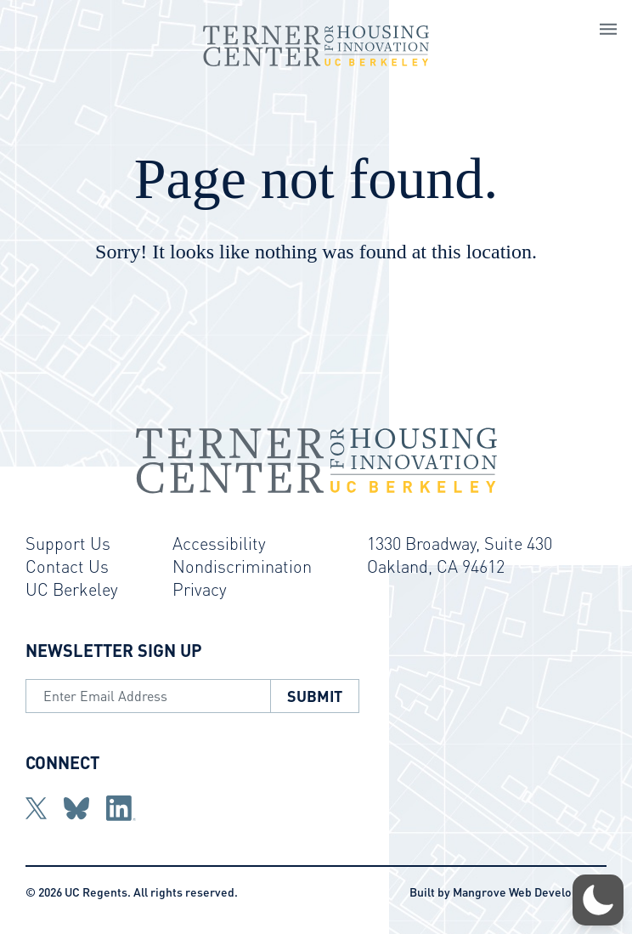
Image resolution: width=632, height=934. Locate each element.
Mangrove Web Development (530, 891)
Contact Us (67, 566)
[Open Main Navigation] (608, 31)
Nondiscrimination (242, 566)
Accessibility (219, 543)
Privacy (199, 589)
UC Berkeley (71, 589)
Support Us (67, 543)
